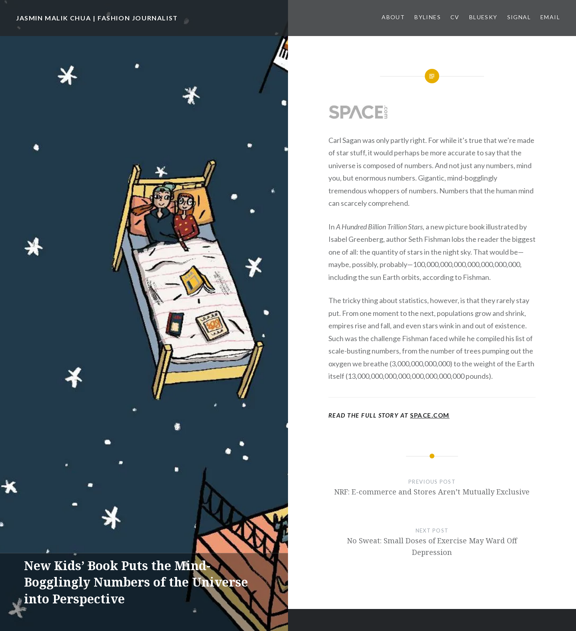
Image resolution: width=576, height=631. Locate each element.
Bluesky (483, 17)
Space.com (430, 415)
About (393, 17)
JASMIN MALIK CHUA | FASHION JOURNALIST (97, 18)
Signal (519, 17)
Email (550, 17)
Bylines (427, 17)
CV (455, 17)
